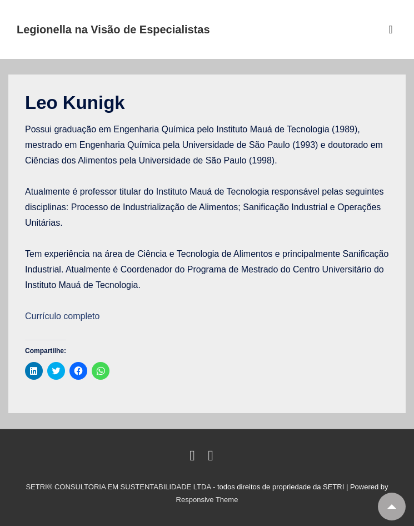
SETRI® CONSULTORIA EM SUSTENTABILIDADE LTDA (119, 487)
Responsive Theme (207, 499)
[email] (212, 458)
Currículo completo (62, 316)
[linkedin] (194, 458)
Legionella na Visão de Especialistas (113, 29)
